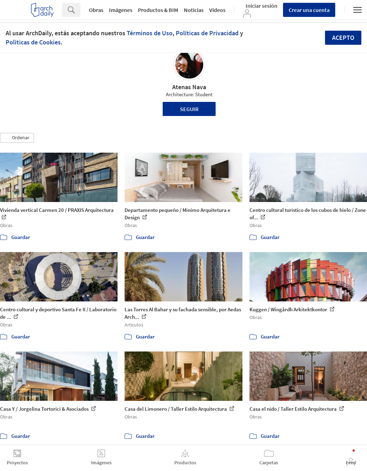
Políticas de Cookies (33, 42)
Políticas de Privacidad (207, 33)
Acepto (343, 37)
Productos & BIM (158, 10)
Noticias (194, 10)
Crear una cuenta (309, 9)
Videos (217, 10)
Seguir (189, 108)
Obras (96, 10)
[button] (17, 138)
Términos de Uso (150, 33)
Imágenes (120, 10)
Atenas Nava (189, 87)
